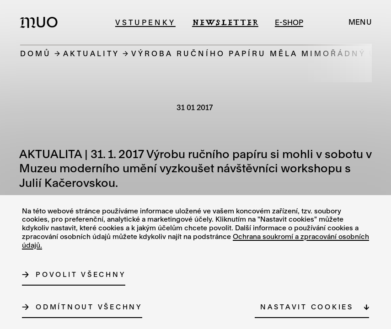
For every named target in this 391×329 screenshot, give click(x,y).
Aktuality (91, 53)
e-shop (289, 22)
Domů (35, 53)
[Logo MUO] (41, 22)
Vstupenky (145, 22)
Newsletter (225, 22)
